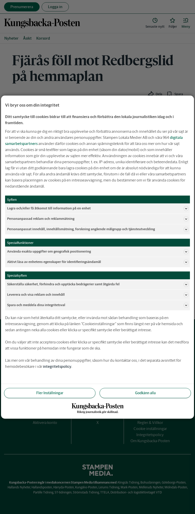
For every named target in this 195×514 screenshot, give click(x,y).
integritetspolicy (57, 366)
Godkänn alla (145, 392)
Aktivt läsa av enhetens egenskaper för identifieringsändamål (98, 261)
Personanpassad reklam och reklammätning (98, 218)
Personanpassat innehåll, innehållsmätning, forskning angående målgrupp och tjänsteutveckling (98, 229)
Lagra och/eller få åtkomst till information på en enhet (98, 208)
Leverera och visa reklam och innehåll (98, 294)
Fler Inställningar (49, 392)
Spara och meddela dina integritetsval (98, 305)
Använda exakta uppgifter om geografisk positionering (98, 251)
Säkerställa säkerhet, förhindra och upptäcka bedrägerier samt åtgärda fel (98, 284)
